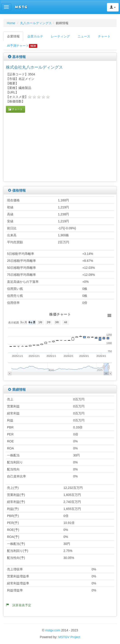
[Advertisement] (44, 146)
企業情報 (13, 36)
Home (11, 23)
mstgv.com (52, 630)
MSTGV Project (69, 637)
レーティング (60, 36)
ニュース (84, 36)
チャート (104, 36)
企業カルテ (35, 36)
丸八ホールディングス (36, 23)
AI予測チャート (22, 46)
